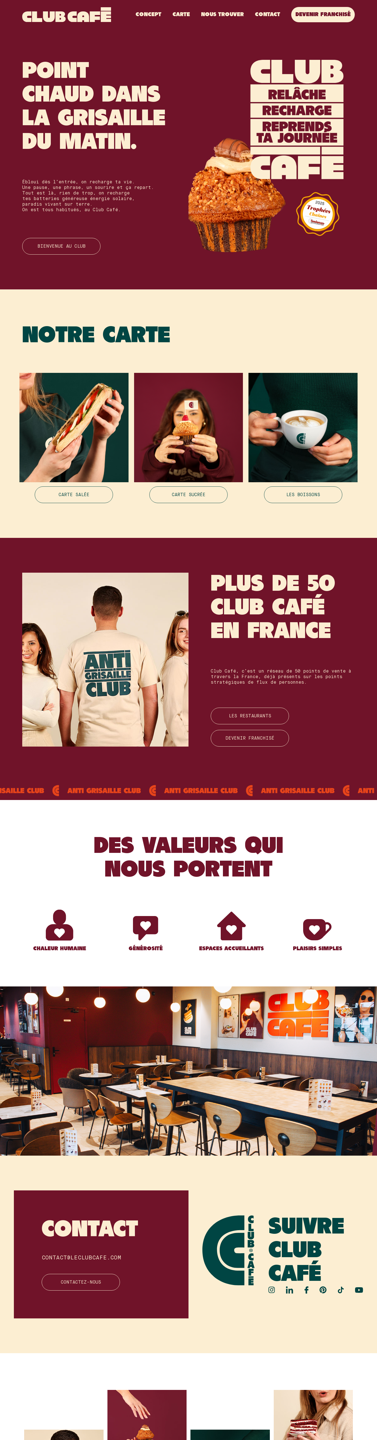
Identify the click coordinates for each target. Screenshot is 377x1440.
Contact (267, 14)
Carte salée (74, 495)
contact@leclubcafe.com (81, 1258)
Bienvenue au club (61, 246)
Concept (148, 14)
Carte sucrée (188, 495)
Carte (181, 14)
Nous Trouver (222, 14)
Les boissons (303, 495)
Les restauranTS (250, 716)
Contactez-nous (81, 1282)
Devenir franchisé (323, 14)
